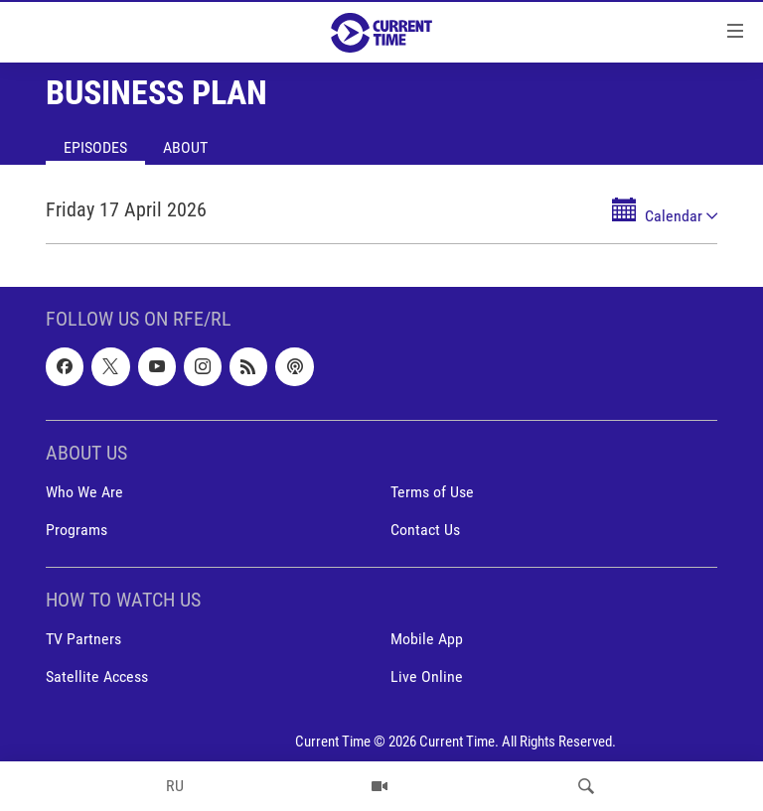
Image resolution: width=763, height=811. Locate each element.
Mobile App (426, 638)
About (185, 147)
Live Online (426, 676)
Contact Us (425, 529)
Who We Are (84, 491)
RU (175, 785)
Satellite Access (97, 676)
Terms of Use (432, 491)
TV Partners (83, 638)
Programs (76, 529)
